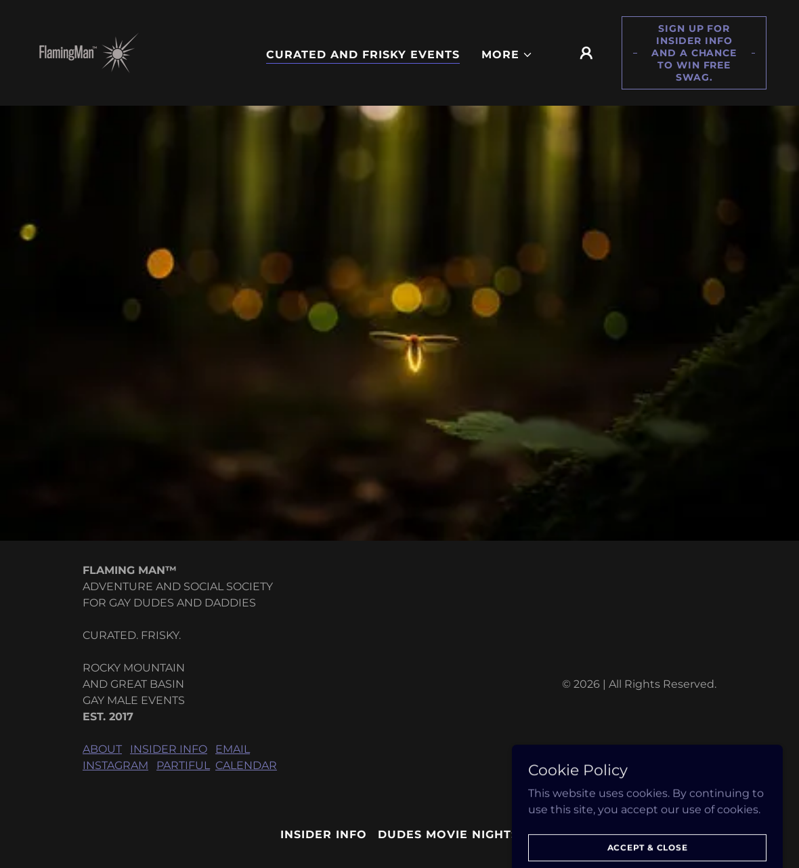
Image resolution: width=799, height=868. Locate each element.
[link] (89, 51)
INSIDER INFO (168, 749)
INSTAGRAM (115, 765)
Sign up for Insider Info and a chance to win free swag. (694, 52)
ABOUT (102, 749)
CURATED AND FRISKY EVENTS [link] (363, 54)
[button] (507, 55)
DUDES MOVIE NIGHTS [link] (448, 834)
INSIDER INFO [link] (323, 834)
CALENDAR (246, 765)
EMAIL (232, 749)
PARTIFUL (183, 765)
